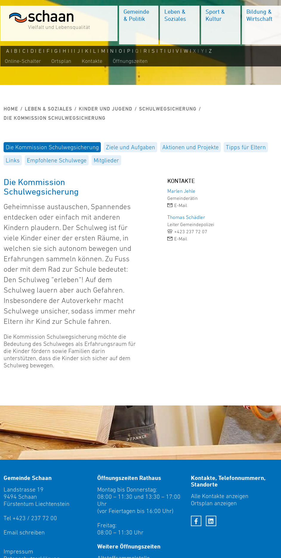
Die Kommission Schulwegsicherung (52, 147)
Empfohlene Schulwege (57, 160)
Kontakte (91, 62)
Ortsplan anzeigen (214, 503)
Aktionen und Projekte (190, 147)
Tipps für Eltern (246, 147)
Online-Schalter (22, 62)
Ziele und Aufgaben (130, 147)
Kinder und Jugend (105, 109)
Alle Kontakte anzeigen (219, 496)
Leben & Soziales (48, 109)
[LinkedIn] (211, 521)
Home (11, 109)
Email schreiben (24, 532)
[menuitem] (138, 25)
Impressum (18, 551)
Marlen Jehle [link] (181, 191)
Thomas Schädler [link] (186, 217)
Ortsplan (61, 62)
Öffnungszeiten (129, 62)
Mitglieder (106, 160)
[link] (210, 205)
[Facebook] (196, 521)
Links (13, 160)
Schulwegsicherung (168, 109)
